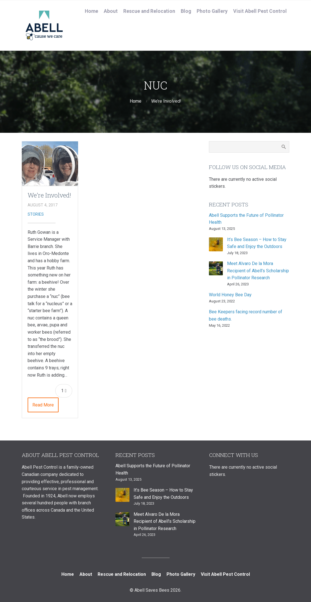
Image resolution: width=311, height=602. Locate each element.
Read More (43, 405)
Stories (36, 214)
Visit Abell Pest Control (260, 11)
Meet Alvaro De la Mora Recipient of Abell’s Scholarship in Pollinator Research (258, 270)
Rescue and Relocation (149, 11)
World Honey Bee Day (230, 294)
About (111, 11)
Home (91, 11)
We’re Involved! (49, 195)
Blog (186, 11)
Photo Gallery (212, 11)
